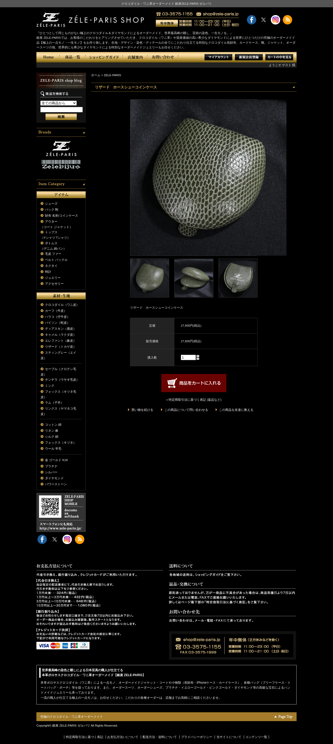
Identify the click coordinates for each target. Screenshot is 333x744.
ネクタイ (51, 265)
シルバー (51, 472)
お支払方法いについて (122, 737)
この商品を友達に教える (236, 409)
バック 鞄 (51, 209)
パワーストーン (56, 484)
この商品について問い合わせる (186, 409)
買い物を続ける (142, 409)
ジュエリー (53, 277)
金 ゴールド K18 (56, 460)
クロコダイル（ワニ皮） (62, 304)
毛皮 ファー (53, 253)
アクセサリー (54, 283)
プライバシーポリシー (196, 737)
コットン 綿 (53, 424)
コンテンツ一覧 (256, 737)
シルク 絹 (51, 436)
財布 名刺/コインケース (61, 215)
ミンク (49, 385)
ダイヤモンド (54, 478)
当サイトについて (228, 737)
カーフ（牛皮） (56, 310)
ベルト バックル (56, 259)
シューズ (51, 203)
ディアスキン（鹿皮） (60, 328)
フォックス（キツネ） (60, 442)
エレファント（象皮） (60, 340)
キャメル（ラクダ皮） (60, 334)
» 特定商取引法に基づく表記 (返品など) (193, 399)
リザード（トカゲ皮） (60, 346)
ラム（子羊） (54, 402)
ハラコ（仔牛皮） (57, 316)
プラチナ (51, 466)
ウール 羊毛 (53, 448)
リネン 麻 (51, 430)
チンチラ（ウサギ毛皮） (62, 379)
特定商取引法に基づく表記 (84, 737)
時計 (48, 271)
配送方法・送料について (160, 737)
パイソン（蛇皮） (57, 322)
